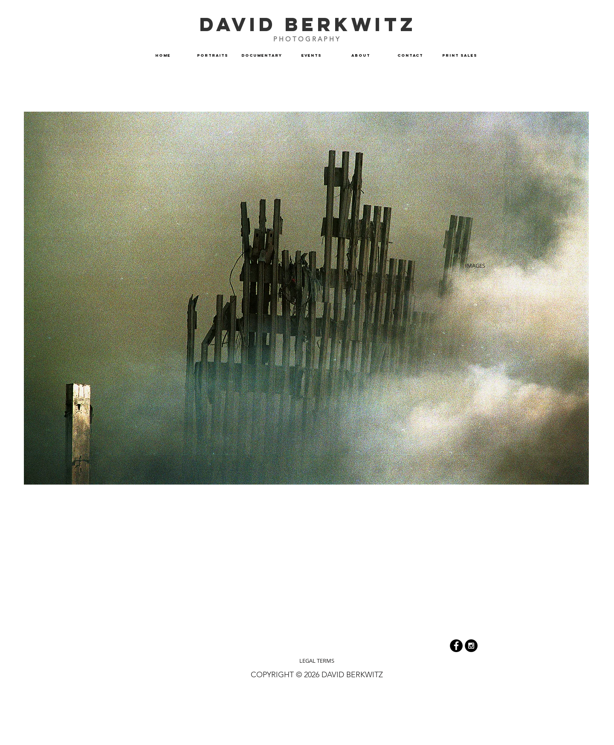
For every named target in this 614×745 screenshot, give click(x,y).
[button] (262, 55)
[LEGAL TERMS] (317, 660)
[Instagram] (471, 645)
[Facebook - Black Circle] (456, 645)
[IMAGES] (475, 265)
